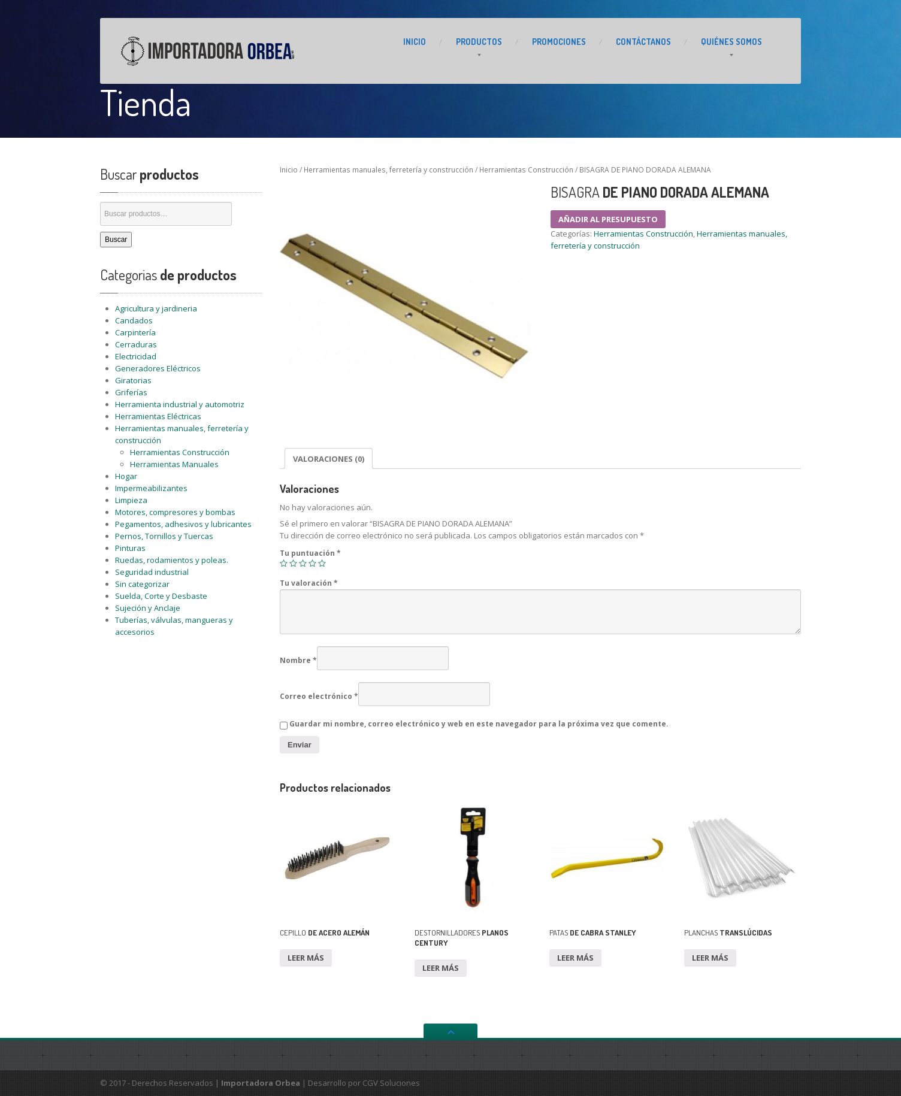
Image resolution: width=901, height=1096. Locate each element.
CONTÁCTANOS (643, 42)
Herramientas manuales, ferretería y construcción (388, 170)
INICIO (414, 42)
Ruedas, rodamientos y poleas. (171, 560)
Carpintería (135, 332)
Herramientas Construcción (179, 452)
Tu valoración (309, 583)
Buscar (116, 239)
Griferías (131, 392)
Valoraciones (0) (328, 458)
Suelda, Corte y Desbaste (161, 596)
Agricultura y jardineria (156, 308)
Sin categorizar (142, 584)
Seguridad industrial (152, 572)
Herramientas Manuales (174, 464)
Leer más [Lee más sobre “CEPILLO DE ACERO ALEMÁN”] (306, 957)
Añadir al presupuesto (608, 219)
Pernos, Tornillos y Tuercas (164, 536)
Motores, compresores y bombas (175, 512)
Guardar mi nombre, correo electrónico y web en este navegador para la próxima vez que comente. (479, 724)
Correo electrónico (319, 696)
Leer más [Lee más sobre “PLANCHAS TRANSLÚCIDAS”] (710, 957)
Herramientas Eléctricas (158, 416)
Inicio (289, 170)
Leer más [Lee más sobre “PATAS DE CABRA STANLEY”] (575, 957)
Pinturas (130, 548)
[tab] (329, 458)
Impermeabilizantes (151, 488)
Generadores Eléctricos (158, 368)
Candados (134, 320)
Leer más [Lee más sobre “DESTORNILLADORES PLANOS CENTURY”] (440, 967)
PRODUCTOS (479, 42)
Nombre (298, 660)
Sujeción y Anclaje (147, 608)
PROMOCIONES (559, 42)
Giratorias (133, 380)
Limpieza (131, 500)
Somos (731, 42)
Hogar (126, 476)
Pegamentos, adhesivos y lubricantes (183, 524)
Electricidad (135, 356)
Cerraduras (136, 344)
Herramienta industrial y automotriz (179, 404)
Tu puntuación (310, 553)
